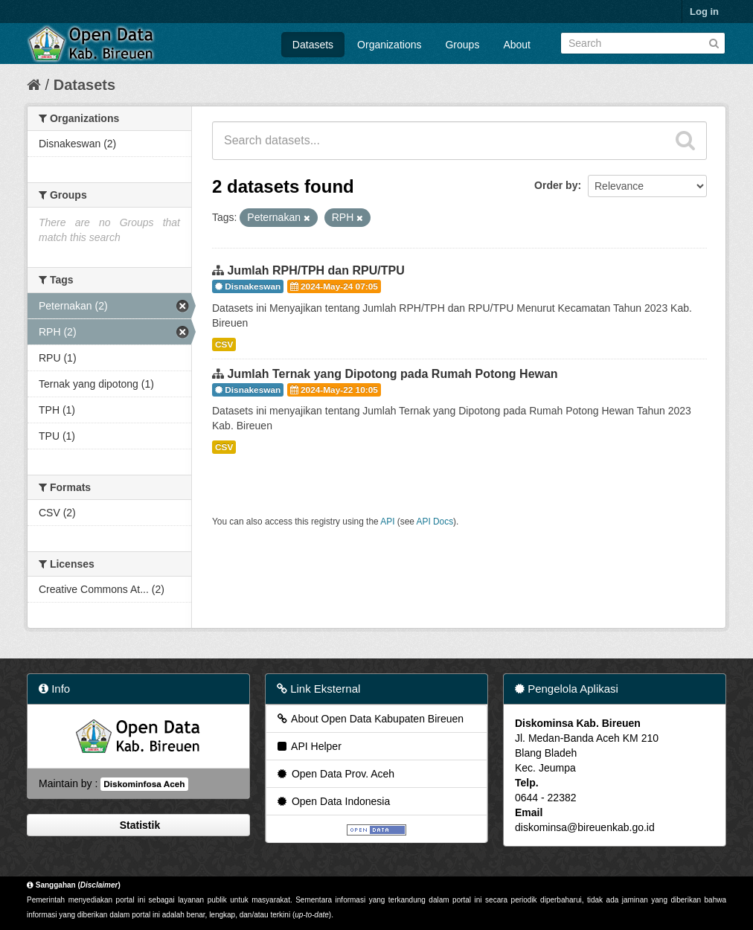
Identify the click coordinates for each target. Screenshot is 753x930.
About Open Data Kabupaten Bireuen (369, 719)
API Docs (435, 521)
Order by (555, 185)
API (387, 521)
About (517, 45)
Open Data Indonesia (332, 801)
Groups (462, 45)
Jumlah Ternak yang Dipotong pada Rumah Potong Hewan (392, 374)
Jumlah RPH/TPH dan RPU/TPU (315, 270)
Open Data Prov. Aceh (334, 774)
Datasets (312, 45)
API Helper (308, 746)
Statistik (138, 825)
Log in (704, 11)
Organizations (389, 45)
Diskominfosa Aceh (144, 784)
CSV (224, 344)
